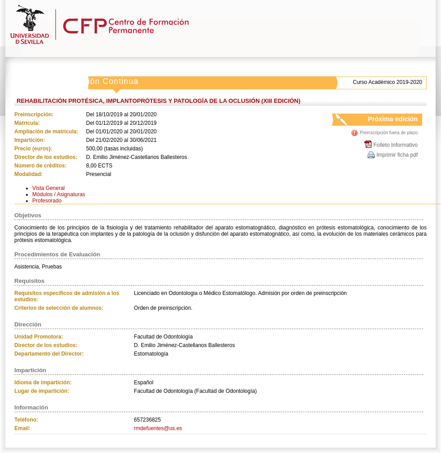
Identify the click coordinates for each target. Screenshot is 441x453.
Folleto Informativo (395, 145)
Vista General (48, 188)
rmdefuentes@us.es (158, 428)
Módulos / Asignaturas (58, 194)
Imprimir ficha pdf (397, 155)
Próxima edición (384, 120)
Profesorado (46, 201)
